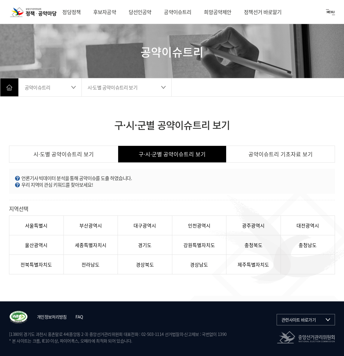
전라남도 (90, 264)
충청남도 (308, 245)
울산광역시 (36, 245)
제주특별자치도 (253, 264)
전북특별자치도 (36, 264)
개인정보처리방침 (51, 317)
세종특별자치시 (90, 245)
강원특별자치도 (199, 245)
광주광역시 (253, 225)
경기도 (145, 245)
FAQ (79, 317)
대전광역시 (307, 225)
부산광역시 (90, 225)
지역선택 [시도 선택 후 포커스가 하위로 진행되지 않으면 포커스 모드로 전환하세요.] (18, 209)
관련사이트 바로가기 (298, 320)
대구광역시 (145, 225)
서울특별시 (36, 225)
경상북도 (145, 264)
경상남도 (199, 264)
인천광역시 (199, 225)
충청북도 (253, 245)
